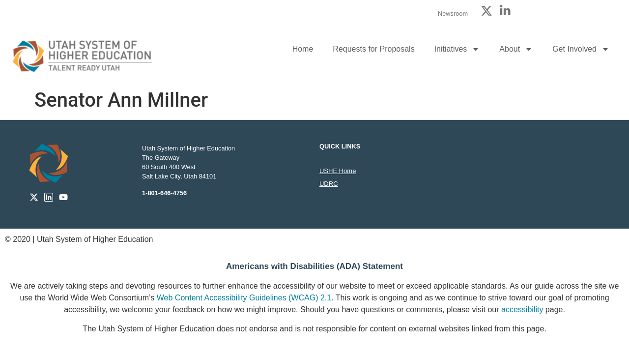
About (516, 49)
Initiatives (457, 49)
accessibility (522, 309)
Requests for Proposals (373, 49)
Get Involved (580, 49)
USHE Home (337, 171)
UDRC (328, 183)
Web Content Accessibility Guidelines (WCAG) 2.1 (244, 298)
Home (303, 49)
